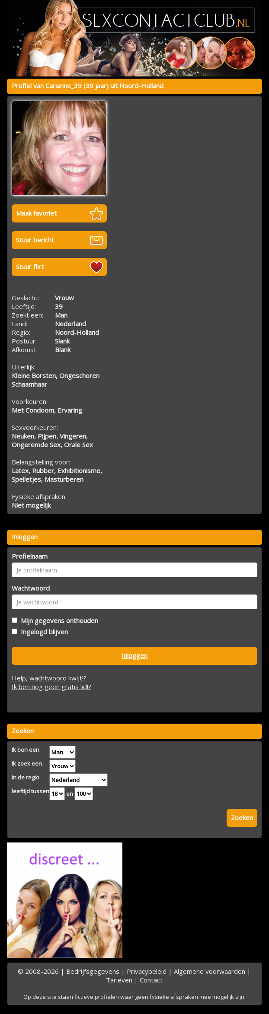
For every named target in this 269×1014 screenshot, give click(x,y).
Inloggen (134, 655)
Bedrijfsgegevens (92, 971)
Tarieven (119, 980)
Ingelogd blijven (42, 631)
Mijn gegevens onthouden (57, 620)
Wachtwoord (31, 588)
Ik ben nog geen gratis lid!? (51, 686)
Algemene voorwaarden (209, 971)
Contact (151, 980)
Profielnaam (30, 556)
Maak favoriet (36, 213)
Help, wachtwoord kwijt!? (49, 678)
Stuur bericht (35, 239)
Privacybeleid (147, 971)
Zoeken (242, 817)
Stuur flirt (30, 266)
